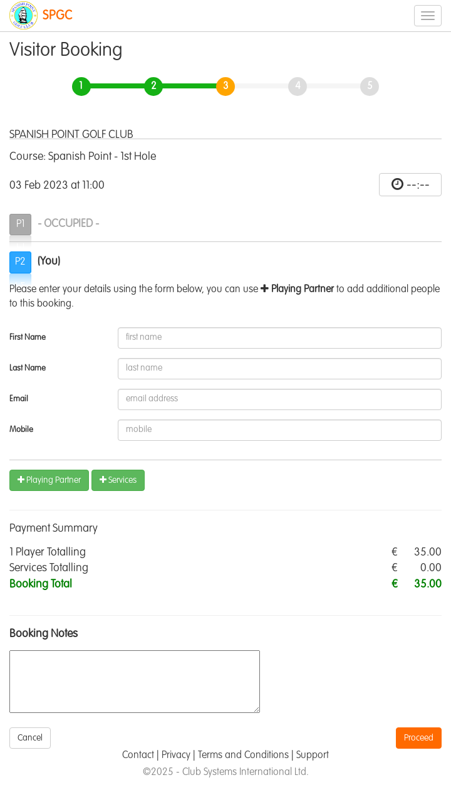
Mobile (21, 430)
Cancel (30, 738)
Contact (138, 756)
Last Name (27, 368)
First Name (27, 338)
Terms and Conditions (243, 756)
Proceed (418, 738)
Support (312, 756)
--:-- (418, 185)
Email (18, 399)
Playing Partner (49, 480)
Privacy (176, 756)
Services (118, 480)
